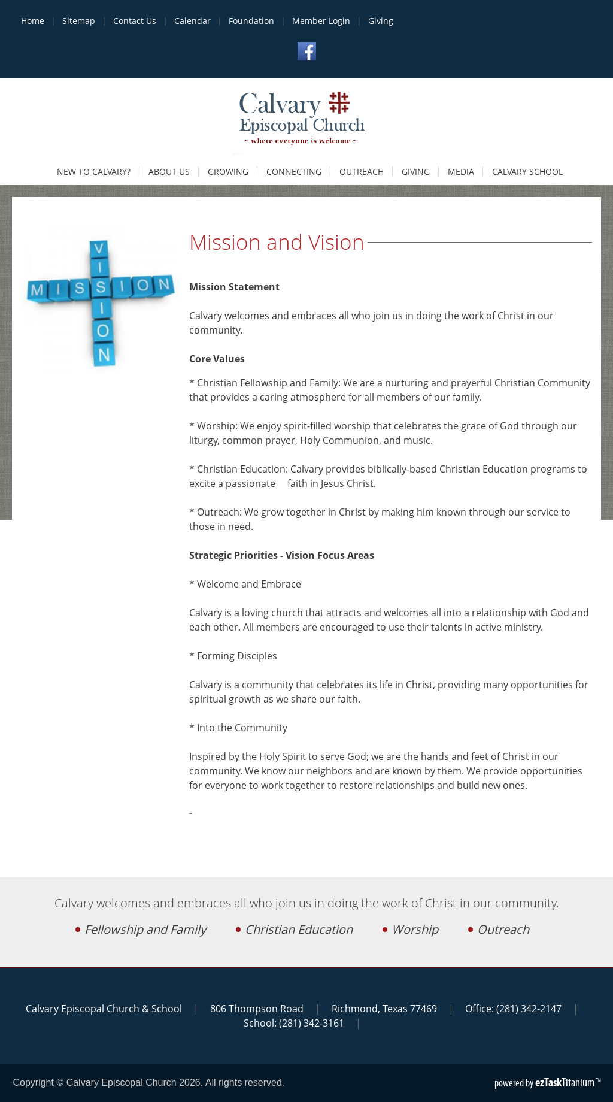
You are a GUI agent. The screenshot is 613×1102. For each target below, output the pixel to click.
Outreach (361, 171)
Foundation (251, 20)
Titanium (565, 1082)
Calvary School (527, 171)
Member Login (321, 20)
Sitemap (78, 20)
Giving (380, 20)
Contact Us (134, 20)
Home (32, 20)
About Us (169, 171)
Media (461, 171)
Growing (228, 171)
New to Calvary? (94, 171)
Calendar (192, 20)
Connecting (293, 171)
